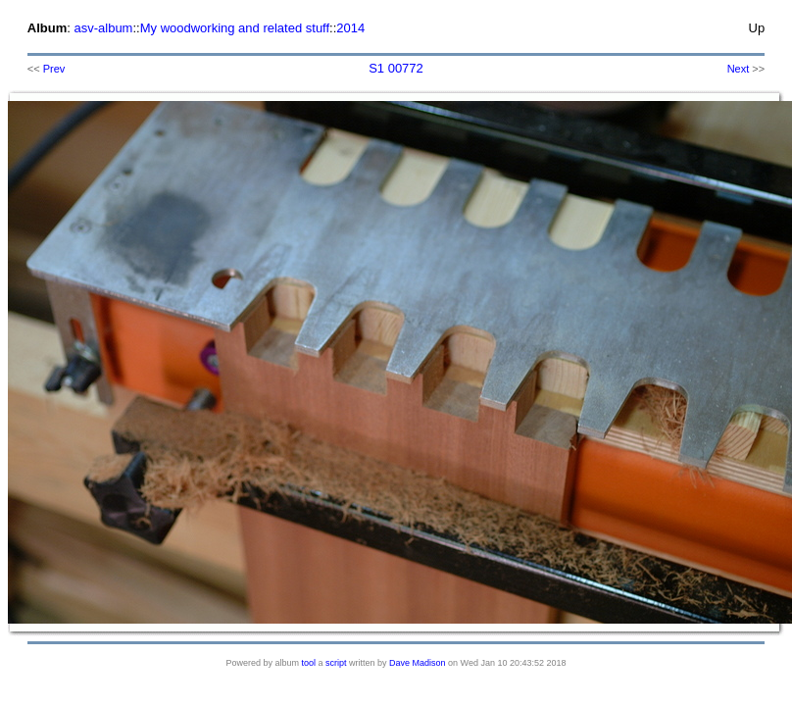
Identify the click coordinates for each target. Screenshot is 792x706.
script (336, 663)
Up (757, 28)
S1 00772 (396, 68)
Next (738, 69)
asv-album (103, 28)
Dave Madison (417, 663)
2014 (350, 28)
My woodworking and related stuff (234, 28)
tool (309, 663)
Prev (54, 69)
